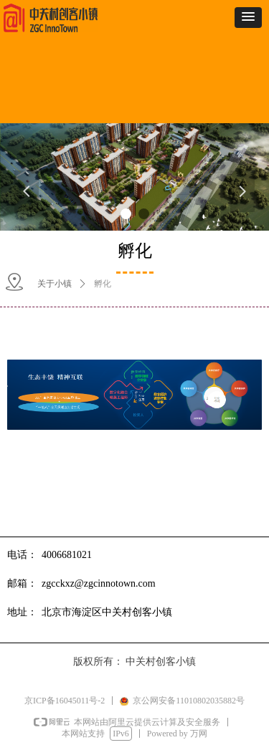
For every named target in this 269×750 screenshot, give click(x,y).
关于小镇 (54, 284)
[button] (248, 17)
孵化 (102, 284)
